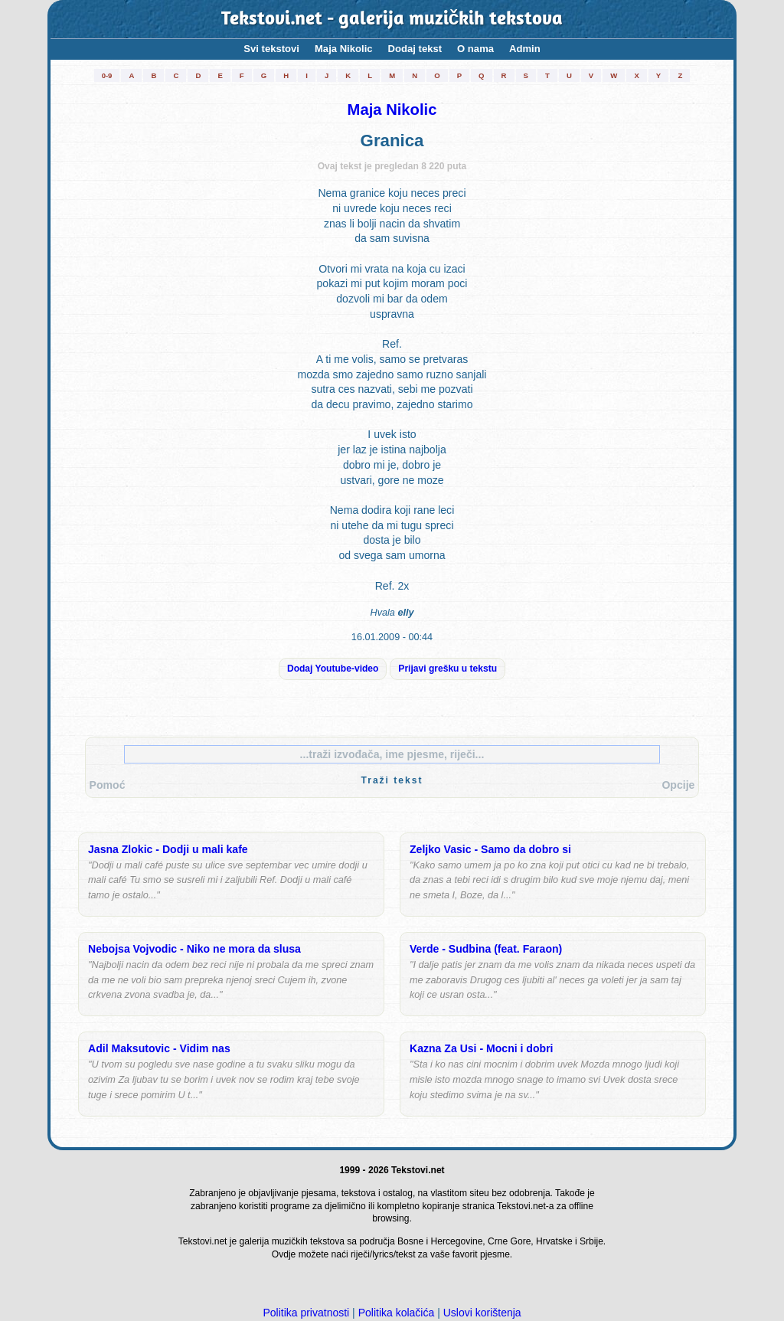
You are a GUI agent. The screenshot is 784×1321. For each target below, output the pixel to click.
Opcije (678, 785)
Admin (525, 48)
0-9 (107, 75)
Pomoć (108, 785)
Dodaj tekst (415, 48)
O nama (475, 48)
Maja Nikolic (344, 48)
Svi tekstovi (271, 48)
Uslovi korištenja (482, 1312)
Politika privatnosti (306, 1312)
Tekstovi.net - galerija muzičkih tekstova (392, 19)
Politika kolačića (396, 1312)
